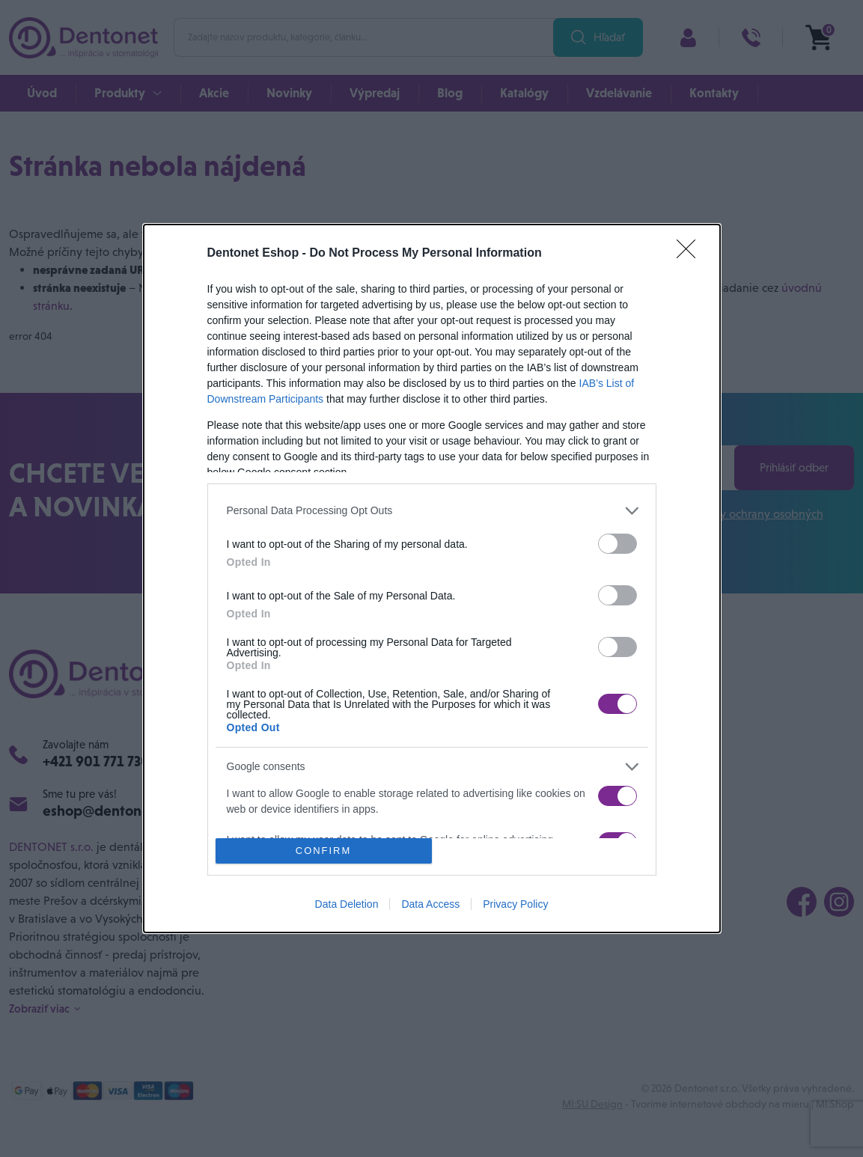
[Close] (691, 253)
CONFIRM (324, 851)
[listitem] (432, 511)
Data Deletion (347, 904)
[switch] (617, 544)
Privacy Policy (515, 904)
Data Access (430, 904)
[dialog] (432, 579)
